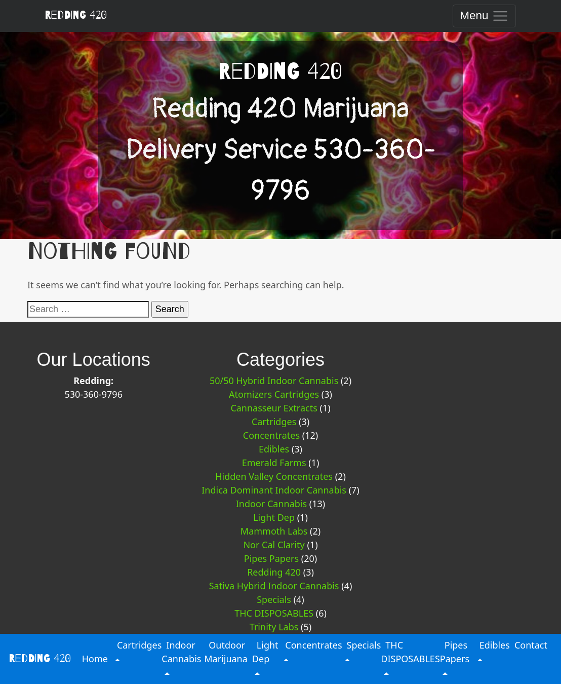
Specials (274, 599)
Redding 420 (75, 15)
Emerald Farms (274, 463)
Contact (530, 645)
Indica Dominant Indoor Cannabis (274, 490)
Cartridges (274, 421)
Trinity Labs (274, 627)
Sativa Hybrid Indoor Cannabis (274, 586)
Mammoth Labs (274, 531)
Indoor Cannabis (271, 504)
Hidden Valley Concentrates (274, 476)
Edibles (274, 449)
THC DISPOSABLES (273, 613)
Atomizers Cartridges (274, 394)
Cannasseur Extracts (273, 408)
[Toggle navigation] (484, 16)
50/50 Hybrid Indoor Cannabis (274, 380)
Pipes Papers (271, 558)
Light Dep (274, 517)
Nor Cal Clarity (273, 545)
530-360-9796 (93, 394)
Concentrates (271, 435)
